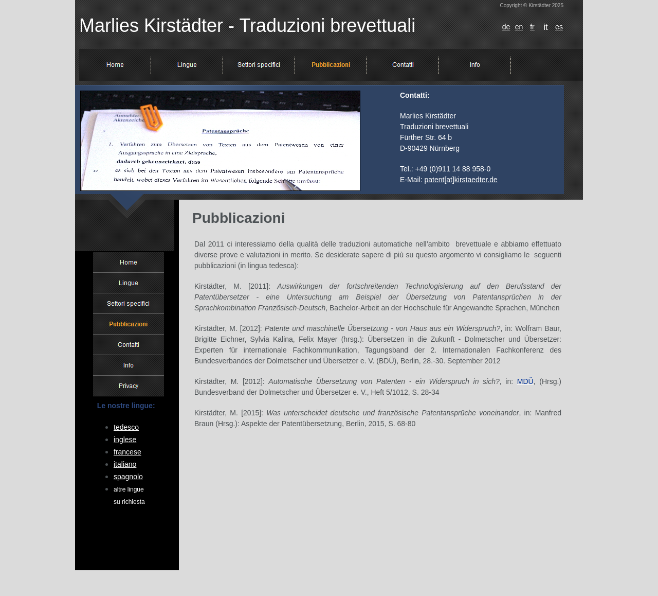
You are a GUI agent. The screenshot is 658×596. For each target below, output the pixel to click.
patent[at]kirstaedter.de (460, 180)
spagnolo (128, 476)
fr (532, 27)
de (506, 27)
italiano (125, 464)
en (519, 27)
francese (127, 452)
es (559, 27)
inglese (125, 439)
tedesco (126, 427)
